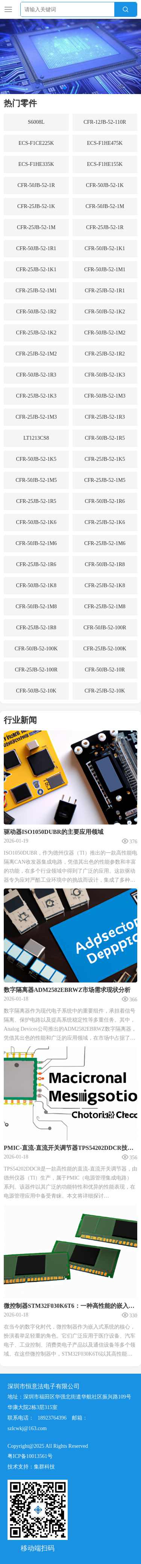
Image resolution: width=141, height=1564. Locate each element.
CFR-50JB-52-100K (36, 648)
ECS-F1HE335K (36, 164)
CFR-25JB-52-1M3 (36, 417)
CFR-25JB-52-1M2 (36, 354)
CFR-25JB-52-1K (36, 206)
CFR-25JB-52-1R (105, 227)
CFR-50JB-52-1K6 (36, 522)
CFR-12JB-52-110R (104, 122)
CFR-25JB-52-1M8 (105, 606)
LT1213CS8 (36, 438)
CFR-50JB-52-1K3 (105, 375)
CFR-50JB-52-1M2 (105, 333)
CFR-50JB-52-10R (105, 670)
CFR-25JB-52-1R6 (36, 564)
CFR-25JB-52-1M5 (105, 480)
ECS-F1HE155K (105, 164)
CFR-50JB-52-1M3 (105, 396)
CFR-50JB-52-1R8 (105, 564)
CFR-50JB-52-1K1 (105, 248)
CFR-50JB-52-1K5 (36, 459)
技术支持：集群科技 (31, 1544)
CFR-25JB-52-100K (104, 648)
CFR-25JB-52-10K (105, 691)
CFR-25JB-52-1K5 (105, 459)
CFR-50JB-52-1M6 (36, 543)
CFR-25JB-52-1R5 (36, 501)
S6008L (36, 122)
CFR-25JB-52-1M (36, 227)
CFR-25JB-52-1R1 (105, 290)
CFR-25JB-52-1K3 (36, 396)
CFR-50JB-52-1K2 (105, 311)
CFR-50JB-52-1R (36, 185)
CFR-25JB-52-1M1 (36, 290)
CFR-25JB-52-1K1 (36, 269)
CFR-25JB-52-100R (36, 670)
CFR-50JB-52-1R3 (36, 375)
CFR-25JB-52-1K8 (105, 585)
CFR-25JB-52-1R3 (105, 417)
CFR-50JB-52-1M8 (36, 606)
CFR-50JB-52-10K (36, 691)
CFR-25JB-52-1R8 (36, 627)
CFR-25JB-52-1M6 (105, 543)
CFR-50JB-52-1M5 (36, 480)
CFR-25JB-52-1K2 (36, 333)
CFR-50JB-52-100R (104, 627)
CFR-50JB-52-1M (104, 206)
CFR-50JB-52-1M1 (105, 269)
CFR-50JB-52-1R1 (36, 248)
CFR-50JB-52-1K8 (36, 585)
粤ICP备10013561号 (30, 1534)
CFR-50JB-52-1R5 (105, 438)
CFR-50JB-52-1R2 (36, 311)
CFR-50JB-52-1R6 (105, 501)
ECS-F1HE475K (105, 143)
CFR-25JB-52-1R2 (105, 354)
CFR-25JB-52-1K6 (105, 522)
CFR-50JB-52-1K (105, 185)
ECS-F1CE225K (36, 143)
